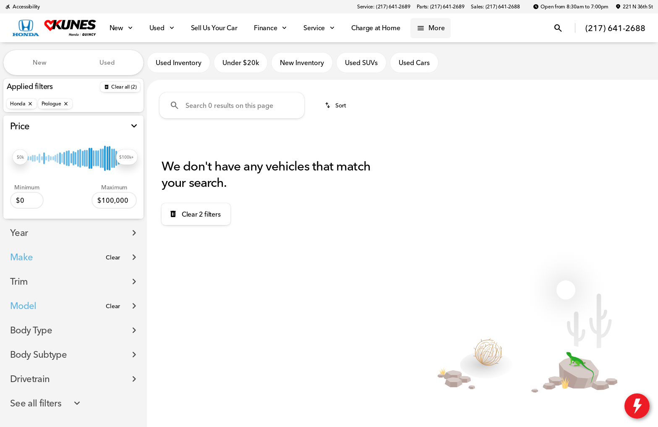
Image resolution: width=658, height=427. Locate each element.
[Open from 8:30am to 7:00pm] (570, 7)
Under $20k (240, 62)
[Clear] (113, 257)
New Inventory (302, 62)
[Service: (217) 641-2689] (383, 7)
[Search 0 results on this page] (231, 105)
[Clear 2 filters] (196, 214)
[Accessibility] (22, 7)
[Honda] (22, 104)
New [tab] (40, 62)
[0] (27, 200)
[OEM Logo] (26, 28)
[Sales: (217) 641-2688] (495, 7)
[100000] (114, 200)
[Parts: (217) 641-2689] (440, 7)
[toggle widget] (637, 406)
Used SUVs (361, 62)
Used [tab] (107, 62)
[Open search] (558, 28)
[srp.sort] (336, 105)
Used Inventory (178, 62)
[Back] (120, 87)
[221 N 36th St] (634, 7)
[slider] (20, 157)
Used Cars (414, 62)
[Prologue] (55, 104)
